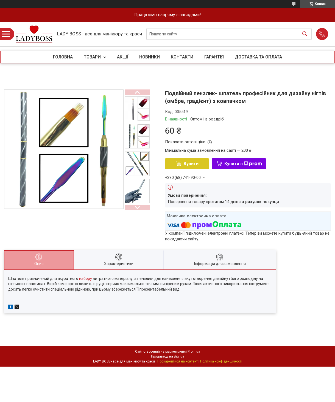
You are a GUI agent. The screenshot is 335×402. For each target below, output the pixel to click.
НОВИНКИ (149, 57)
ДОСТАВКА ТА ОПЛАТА (258, 57)
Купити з (243, 163)
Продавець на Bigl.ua (167, 356)
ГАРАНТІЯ (214, 57)
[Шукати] (304, 34)
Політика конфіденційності (221, 361)
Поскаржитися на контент (177, 361)
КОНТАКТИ (182, 57)
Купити (191, 163)
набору (85, 278)
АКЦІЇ (122, 57)
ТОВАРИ (93, 57)
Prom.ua (194, 351)
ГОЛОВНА (63, 57)
